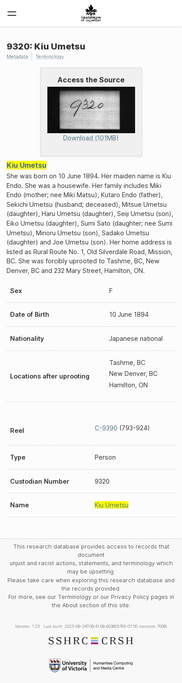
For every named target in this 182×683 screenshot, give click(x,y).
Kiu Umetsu (26, 165)
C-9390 (106, 428)
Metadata (17, 56)
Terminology (50, 56)
